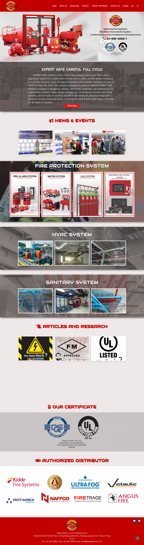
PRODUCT (85, 6)
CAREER (125, 6)
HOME (54, 6)
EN (132, 6)
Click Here (72, 106)
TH (137, 6)
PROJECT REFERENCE (100, 6)
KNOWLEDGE (74, 6)
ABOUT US (63, 6)
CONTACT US (115, 6)
